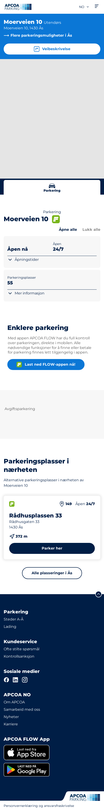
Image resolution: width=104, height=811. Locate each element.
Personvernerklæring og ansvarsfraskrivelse (39, 806)
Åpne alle (68, 229)
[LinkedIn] (15, 680)
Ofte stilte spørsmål (21, 649)
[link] (52, 752)
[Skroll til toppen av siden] (98, 594)
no (84, 7)
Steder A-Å (13, 619)
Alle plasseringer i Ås (52, 573)
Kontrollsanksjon (19, 656)
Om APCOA (14, 702)
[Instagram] (24, 680)
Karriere (11, 724)
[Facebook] (6, 680)
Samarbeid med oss (22, 709)
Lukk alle (91, 229)
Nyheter (11, 717)
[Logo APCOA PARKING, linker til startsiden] (18, 7)
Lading (10, 626)
